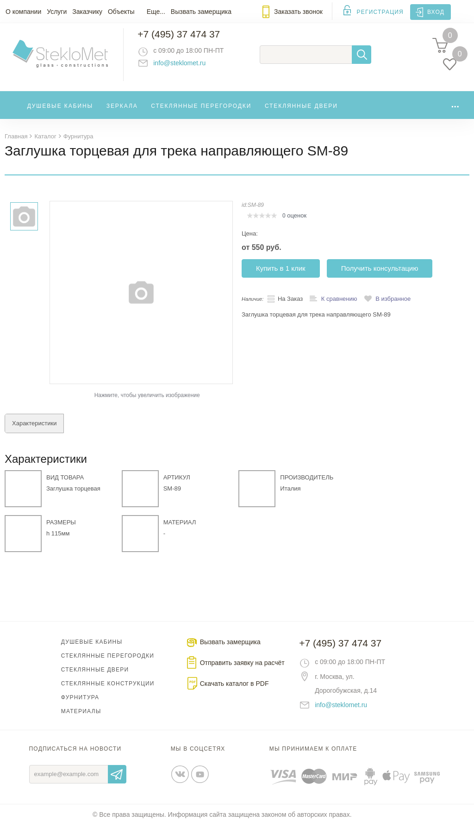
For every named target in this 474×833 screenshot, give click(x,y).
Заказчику (87, 11)
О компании (23, 11)
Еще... (156, 11)
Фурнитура (80, 705)
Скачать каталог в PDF (234, 691)
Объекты (121, 11)
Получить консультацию (379, 276)
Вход (435, 12)
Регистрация (380, 12)
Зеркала (122, 113)
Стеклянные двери (301, 113)
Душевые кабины (60, 113)
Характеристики (34, 431)
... (455, 111)
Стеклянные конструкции (108, 691)
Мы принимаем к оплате (313, 756)
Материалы (81, 719)
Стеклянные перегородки (201, 113)
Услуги (57, 11)
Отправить (117, 782)
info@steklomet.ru (188, 67)
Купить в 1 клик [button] (281, 276)
